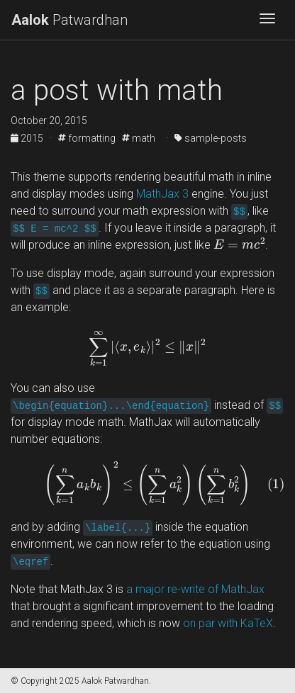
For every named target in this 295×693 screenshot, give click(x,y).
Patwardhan (69, 19)
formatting (87, 138)
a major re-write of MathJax (195, 589)
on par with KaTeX (228, 623)
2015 (28, 138)
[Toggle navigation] (267, 20)
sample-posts (210, 138)
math (138, 138)
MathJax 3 (162, 194)
